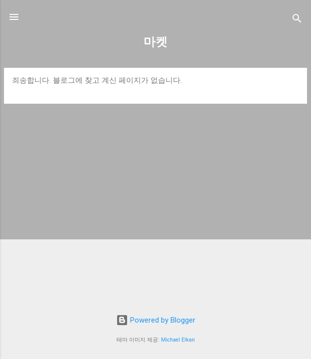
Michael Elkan (178, 340)
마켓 (155, 42)
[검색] (297, 20)
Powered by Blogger (155, 320)
